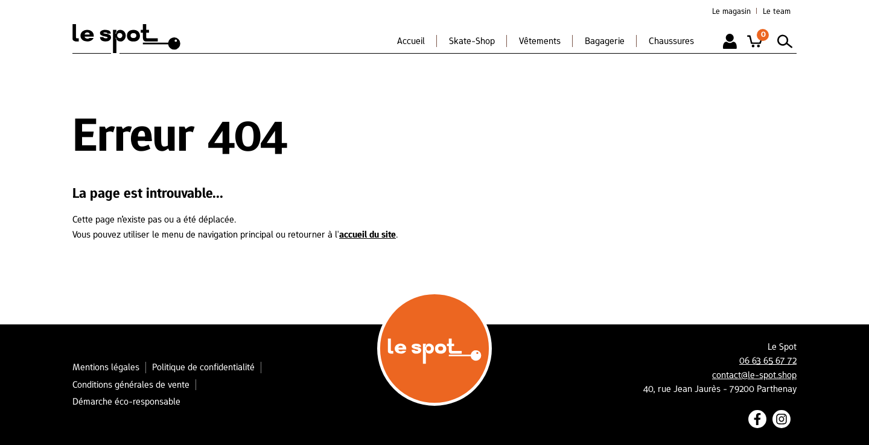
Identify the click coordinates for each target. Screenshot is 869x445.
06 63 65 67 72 (768, 360)
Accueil (411, 40)
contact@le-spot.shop (754, 375)
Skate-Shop (472, 40)
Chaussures (671, 40)
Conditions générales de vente (130, 384)
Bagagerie (605, 40)
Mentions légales (105, 367)
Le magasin (731, 10)
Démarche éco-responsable (126, 401)
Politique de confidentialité (203, 367)
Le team (777, 10)
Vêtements (540, 40)
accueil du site (367, 234)
